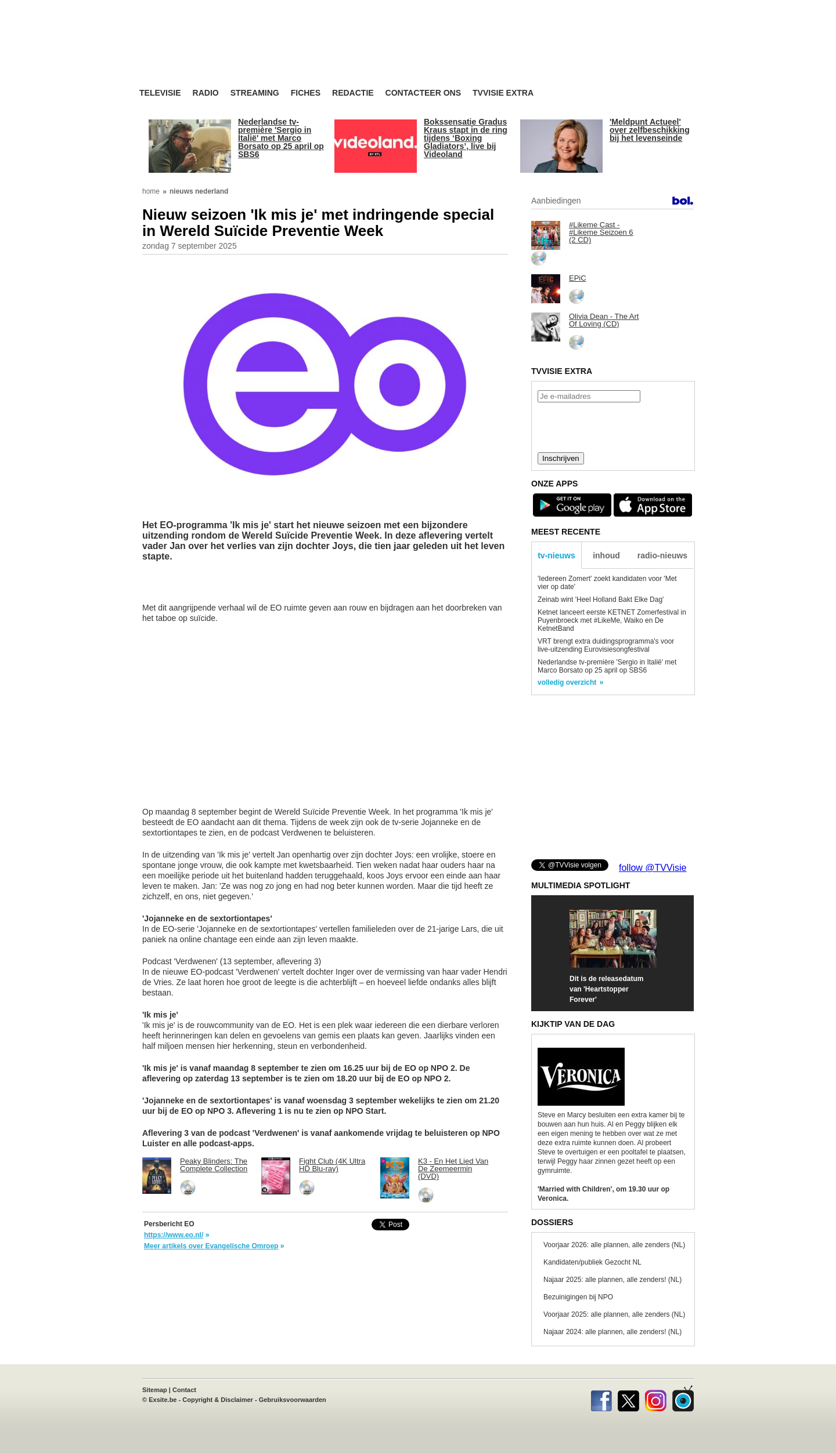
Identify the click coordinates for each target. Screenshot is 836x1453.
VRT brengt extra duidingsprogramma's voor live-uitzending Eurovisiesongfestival (606, 645)
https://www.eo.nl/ (173, 1235)
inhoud (606, 555)
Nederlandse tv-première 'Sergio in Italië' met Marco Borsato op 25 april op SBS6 (281, 138)
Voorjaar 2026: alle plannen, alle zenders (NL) (614, 1245)
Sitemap (154, 1389)
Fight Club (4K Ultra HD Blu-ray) (332, 1165)
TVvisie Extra (503, 93)
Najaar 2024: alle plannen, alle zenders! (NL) (612, 1332)
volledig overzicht (567, 682)
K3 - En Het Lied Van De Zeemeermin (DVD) (453, 1168)
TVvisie (683, 1398)
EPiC (577, 278)
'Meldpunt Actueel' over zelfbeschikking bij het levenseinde (650, 130)
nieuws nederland (199, 191)
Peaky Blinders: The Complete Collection (213, 1165)
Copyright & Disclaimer (217, 1399)
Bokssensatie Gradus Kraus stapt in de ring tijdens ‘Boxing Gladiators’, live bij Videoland (465, 138)
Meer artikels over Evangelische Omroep (211, 1246)
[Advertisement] (528, 55)
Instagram (655, 1398)
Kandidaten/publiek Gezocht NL (592, 1262)
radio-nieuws (662, 555)
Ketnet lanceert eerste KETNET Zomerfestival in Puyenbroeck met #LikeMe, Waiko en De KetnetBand (612, 620)
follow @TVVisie (652, 868)
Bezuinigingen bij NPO (578, 1297)
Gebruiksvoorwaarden (292, 1399)
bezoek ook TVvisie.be (656, 8)
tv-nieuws (556, 555)
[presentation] (612, 426)
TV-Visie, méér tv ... (232, 53)
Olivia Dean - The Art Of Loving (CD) (604, 320)
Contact (184, 1389)
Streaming (254, 93)
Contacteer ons (423, 93)
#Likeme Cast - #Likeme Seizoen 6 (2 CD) (601, 232)
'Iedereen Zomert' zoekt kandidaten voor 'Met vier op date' (607, 583)
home (151, 191)
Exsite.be (162, 1399)
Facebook (601, 1398)
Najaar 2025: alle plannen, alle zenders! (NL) (612, 1280)
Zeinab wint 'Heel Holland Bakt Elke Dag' (601, 599)
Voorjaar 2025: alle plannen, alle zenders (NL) (614, 1314)
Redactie (353, 93)
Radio (206, 93)
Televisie (160, 93)
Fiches (305, 93)
